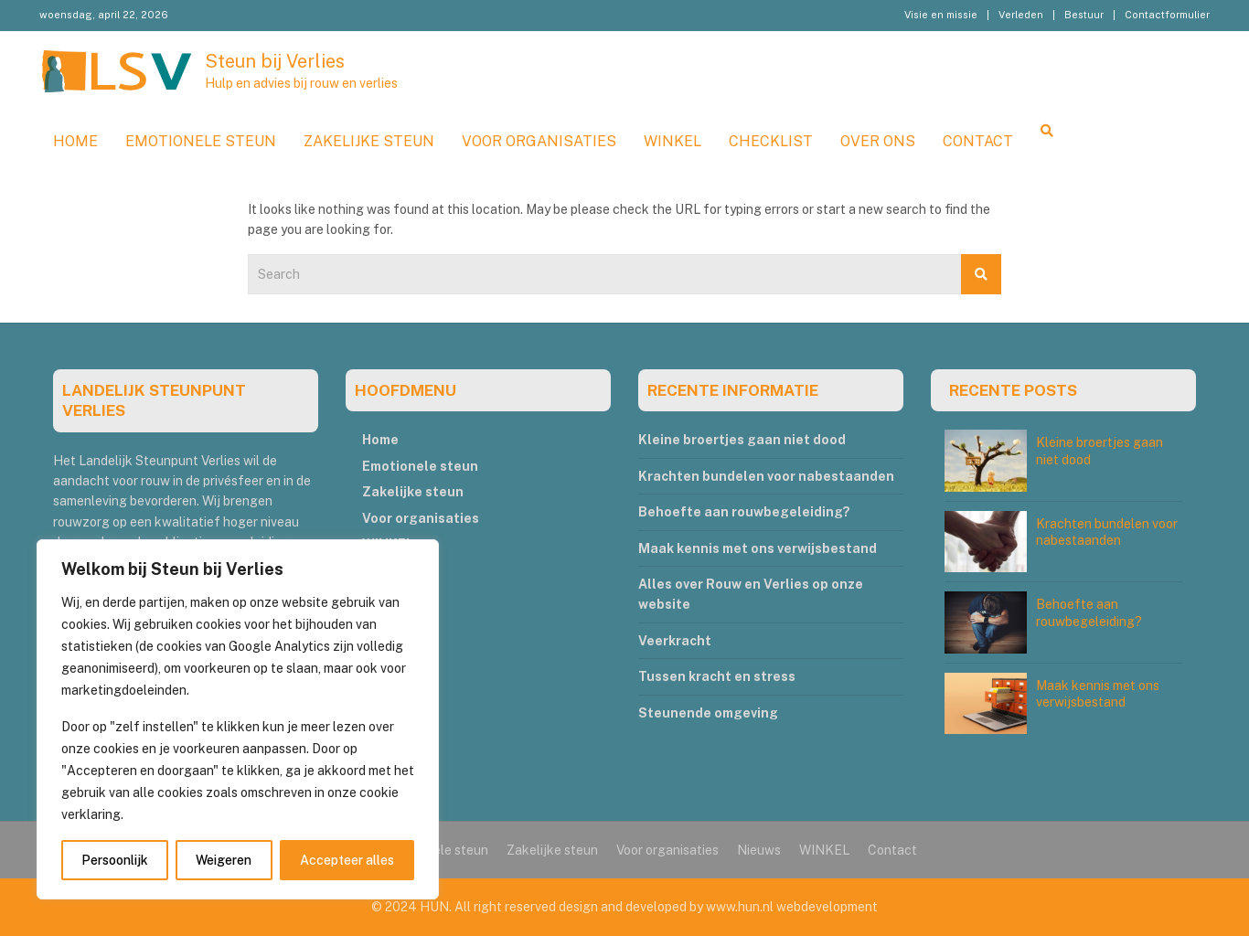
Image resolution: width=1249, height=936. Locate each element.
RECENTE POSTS (1013, 390)
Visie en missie (940, 14)
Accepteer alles (347, 860)
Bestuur (1084, 14)
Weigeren (223, 860)
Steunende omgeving (708, 713)
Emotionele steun (200, 141)
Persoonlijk (114, 860)
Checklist (771, 141)
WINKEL (672, 141)
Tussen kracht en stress (716, 676)
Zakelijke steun (369, 141)
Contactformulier (1167, 14)
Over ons (877, 141)
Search (981, 274)
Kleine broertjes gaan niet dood (742, 439)
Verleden (1020, 14)
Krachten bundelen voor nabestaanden (766, 476)
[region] (238, 719)
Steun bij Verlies (275, 61)
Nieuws (759, 850)
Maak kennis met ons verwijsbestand (757, 548)
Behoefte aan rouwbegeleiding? (744, 512)
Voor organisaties (539, 141)
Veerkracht (674, 640)
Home (75, 141)
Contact (978, 141)
